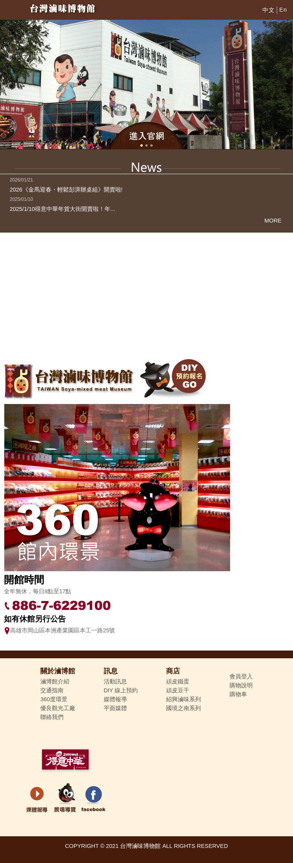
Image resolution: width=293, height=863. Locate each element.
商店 (173, 671)
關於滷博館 (57, 671)
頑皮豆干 (177, 690)
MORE (272, 220)
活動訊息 (115, 681)
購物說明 (241, 685)
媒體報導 (115, 699)
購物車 (238, 694)
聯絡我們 (51, 717)
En (283, 10)
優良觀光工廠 (57, 708)
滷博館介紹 (54, 681)
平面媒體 (115, 708)
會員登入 (241, 676)
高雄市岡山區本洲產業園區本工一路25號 (59, 630)
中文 (268, 10)
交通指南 (51, 690)
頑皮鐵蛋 (177, 681)
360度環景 (53, 699)
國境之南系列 (183, 708)
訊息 (111, 671)
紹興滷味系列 (183, 699)
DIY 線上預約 (121, 690)
